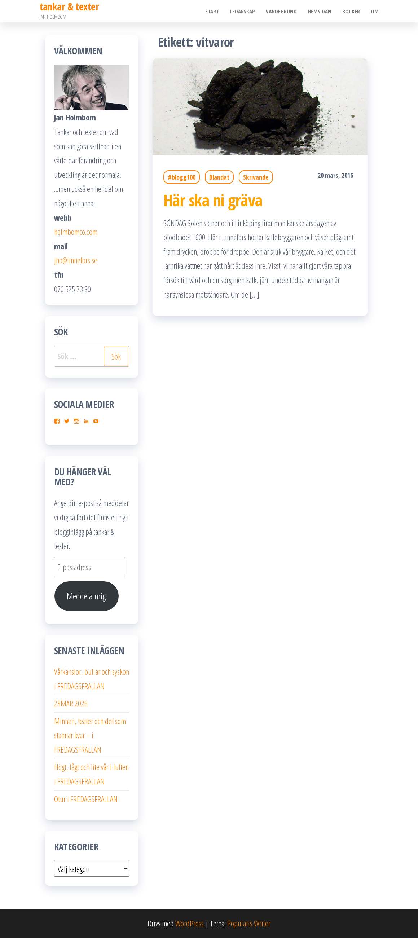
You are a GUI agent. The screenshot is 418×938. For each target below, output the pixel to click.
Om (375, 11)
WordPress (189, 923)
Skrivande (256, 177)
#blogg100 (181, 177)
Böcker (351, 11)
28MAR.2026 (71, 703)
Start (212, 11)
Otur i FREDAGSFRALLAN (86, 798)
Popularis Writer (248, 923)
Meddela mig (86, 596)
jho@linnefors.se (75, 260)
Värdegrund (281, 11)
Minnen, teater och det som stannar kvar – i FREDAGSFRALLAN (90, 735)
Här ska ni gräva (213, 200)
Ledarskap (242, 11)
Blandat (219, 177)
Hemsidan (319, 11)
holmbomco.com (75, 231)
